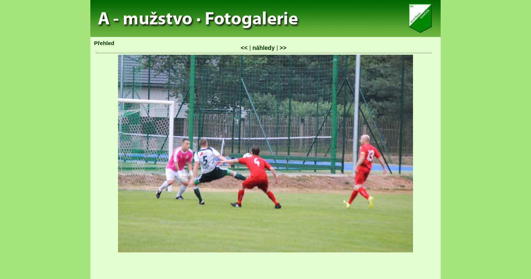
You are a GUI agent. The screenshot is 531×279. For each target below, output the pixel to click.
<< (244, 48)
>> (283, 48)
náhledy (264, 48)
